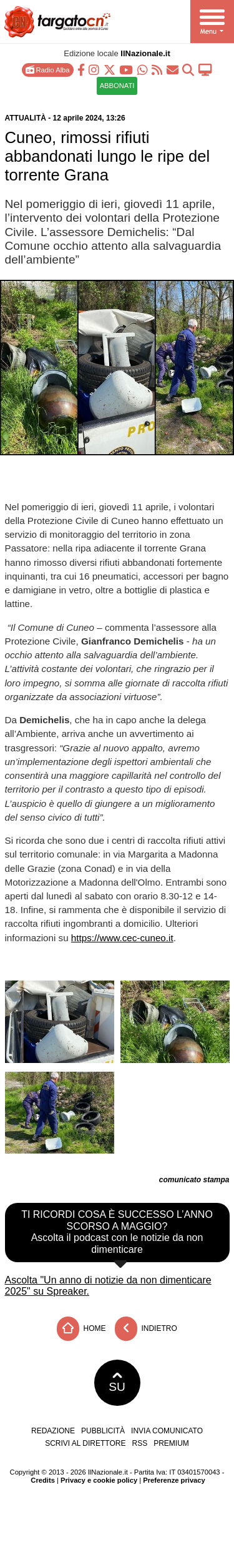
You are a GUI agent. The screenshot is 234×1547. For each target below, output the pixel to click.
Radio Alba (47, 70)
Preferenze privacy (174, 1480)
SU (117, 1382)
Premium (171, 1443)
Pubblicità (103, 1430)
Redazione (53, 1430)
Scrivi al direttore (85, 1443)
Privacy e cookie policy (99, 1480)
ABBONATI (117, 85)
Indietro (146, 1329)
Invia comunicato (167, 1430)
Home (81, 1329)
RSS (140, 1443)
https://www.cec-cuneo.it (122, 937)
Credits (43, 1480)
